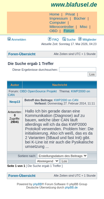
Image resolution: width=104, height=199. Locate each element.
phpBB (37, 184)
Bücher (79, 18)
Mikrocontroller (61, 27)
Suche (69, 39)
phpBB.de (71, 187)
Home (54, 14)
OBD (53, 31)
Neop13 (14, 101)
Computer (57, 22)
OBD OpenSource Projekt (38, 91)
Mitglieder (87, 39)
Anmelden (16, 39)
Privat (70, 14)
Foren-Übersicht (21, 54)
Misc (83, 27)
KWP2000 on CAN (66, 100)
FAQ (53, 39)
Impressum (58, 18)
